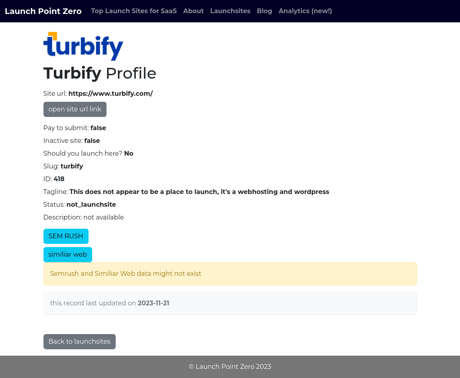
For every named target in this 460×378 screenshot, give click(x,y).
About (193, 11)
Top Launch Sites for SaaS (134, 11)
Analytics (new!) (305, 11)
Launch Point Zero (43, 11)
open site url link (75, 109)
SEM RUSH (66, 236)
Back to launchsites (80, 341)
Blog (264, 11)
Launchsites (230, 11)
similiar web (68, 254)
